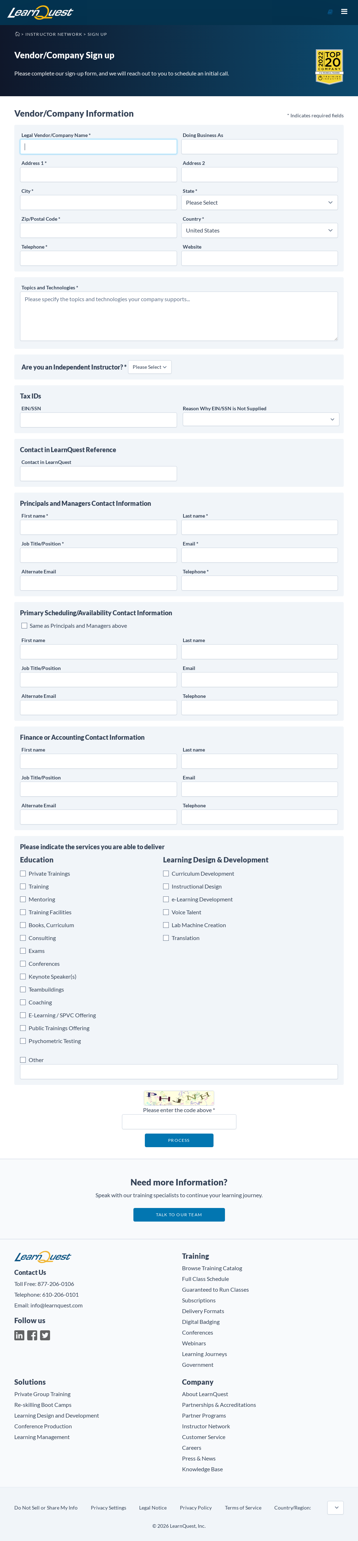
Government (198, 1364)
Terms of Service (243, 1508)
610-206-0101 (60, 1294)
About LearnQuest (205, 1393)
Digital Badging (201, 1321)
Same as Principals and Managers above (78, 625)
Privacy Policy (196, 1508)
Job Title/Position (41, 668)
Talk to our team (179, 1214)
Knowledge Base (202, 1469)
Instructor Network (54, 34)
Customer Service (203, 1436)
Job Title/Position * (42, 543)
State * (190, 191)
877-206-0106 (56, 1283)
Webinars (194, 1343)
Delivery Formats (203, 1310)
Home (17, 33)
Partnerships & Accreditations (219, 1404)
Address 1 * (34, 163)
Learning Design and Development (56, 1415)
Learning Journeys (204, 1353)
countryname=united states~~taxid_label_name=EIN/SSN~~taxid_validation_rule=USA (335, 1508)
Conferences (197, 1332)
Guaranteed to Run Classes (215, 1289)
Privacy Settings (108, 1508)
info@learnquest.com (56, 1305)
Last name (194, 640)
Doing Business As (203, 135)
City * (27, 191)
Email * (190, 543)
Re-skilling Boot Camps (43, 1404)
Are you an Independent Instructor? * (74, 367)
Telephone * (34, 247)
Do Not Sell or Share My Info (46, 1508)
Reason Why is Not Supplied (224, 408)
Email (189, 668)
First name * (34, 516)
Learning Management (42, 1436)
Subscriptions (199, 1300)
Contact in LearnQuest (46, 462)
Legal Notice (153, 1508)
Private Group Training (42, 1393)
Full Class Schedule (205, 1278)
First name (33, 640)
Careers (191, 1447)
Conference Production (43, 1426)
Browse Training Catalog (212, 1267)
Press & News (199, 1458)
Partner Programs (204, 1415)
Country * (193, 219)
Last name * (195, 516)
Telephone (194, 696)
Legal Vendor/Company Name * (56, 135)
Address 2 (194, 163)
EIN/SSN (31, 408)
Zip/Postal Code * (40, 219)
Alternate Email (38, 571)
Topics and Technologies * (49, 287)
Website (192, 247)
